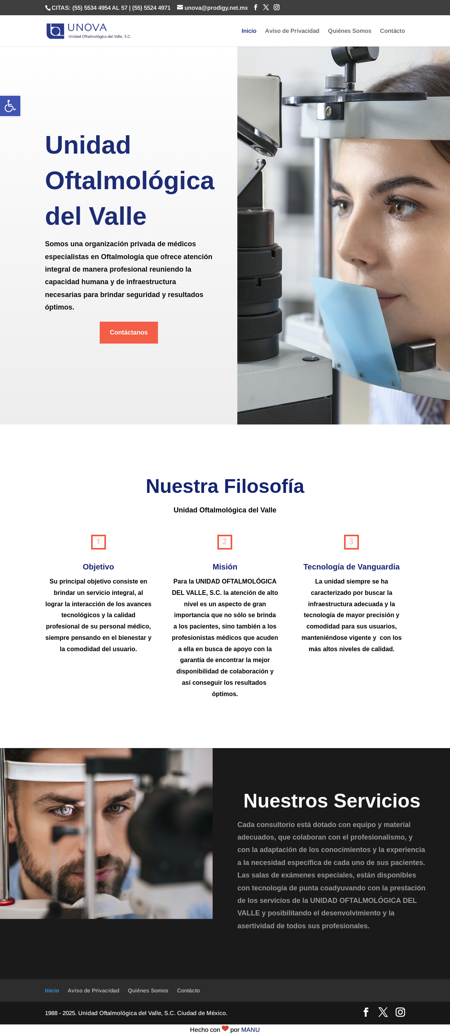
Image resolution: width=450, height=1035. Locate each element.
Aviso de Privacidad (292, 31)
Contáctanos (129, 332)
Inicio (249, 31)
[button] (10, 106)
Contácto (392, 31)
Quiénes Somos (349, 31)
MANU (250, 1029)
